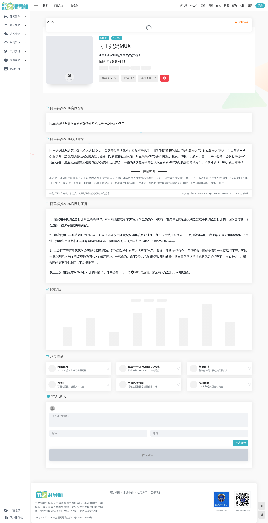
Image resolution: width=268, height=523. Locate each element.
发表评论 (241, 442)
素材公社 (104, 38)
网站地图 (114, 492)
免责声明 (142, 492)
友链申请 (128, 492)
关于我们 (156, 492)
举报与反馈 (139, 272)
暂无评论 (58, 396)
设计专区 (116, 38)
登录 (260, 5)
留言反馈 (58, 5)
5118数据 (171, 150)
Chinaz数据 (207, 150)
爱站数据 (189, 150)
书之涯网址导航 (61, 517)
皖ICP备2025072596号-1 (81, 517)
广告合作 (73, 5)
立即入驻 (241, 21)
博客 (45, 5)
